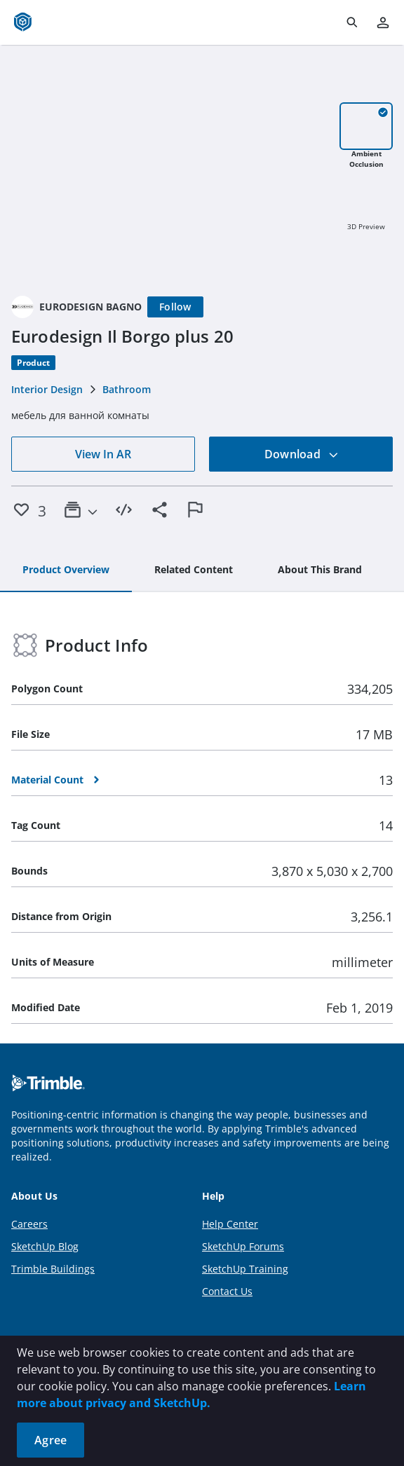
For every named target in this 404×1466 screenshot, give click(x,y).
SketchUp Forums (243, 1246)
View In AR (103, 454)
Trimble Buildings (53, 1268)
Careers (29, 1224)
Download (301, 454)
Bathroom (126, 389)
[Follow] (175, 306)
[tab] (66, 570)
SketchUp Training (245, 1268)
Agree (50, 1440)
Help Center (230, 1224)
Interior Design (47, 389)
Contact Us (227, 1291)
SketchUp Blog (45, 1246)
